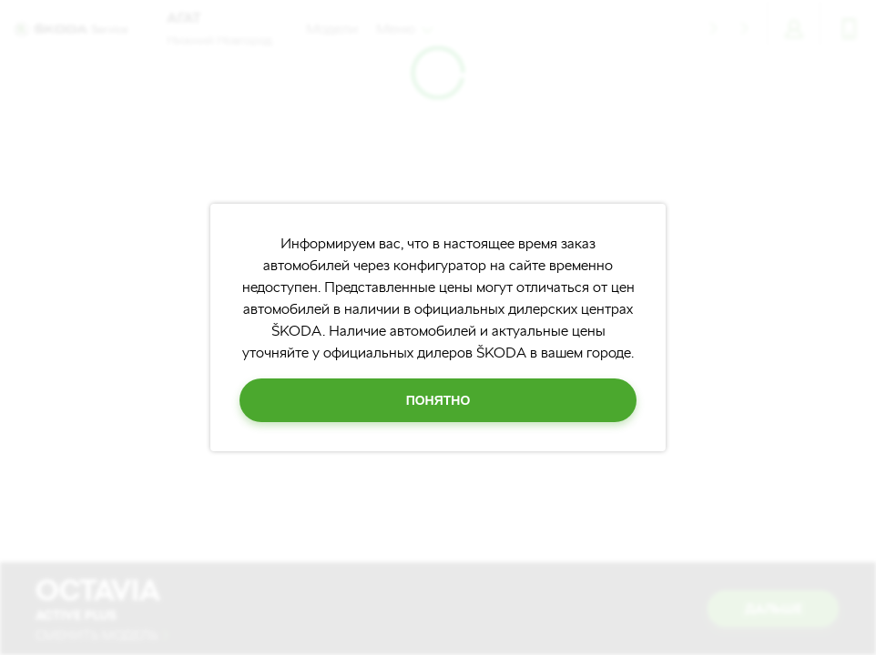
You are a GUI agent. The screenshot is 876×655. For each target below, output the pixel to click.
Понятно (438, 400)
